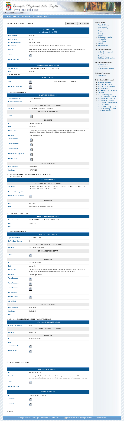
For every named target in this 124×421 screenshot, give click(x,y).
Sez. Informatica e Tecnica (106, 98)
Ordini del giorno (103, 45)
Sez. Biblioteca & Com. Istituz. (107, 90)
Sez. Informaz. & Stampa (106, 100)
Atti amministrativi (103, 29)
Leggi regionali (102, 27)
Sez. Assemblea (103, 88)
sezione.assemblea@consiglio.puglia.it (78, 418)
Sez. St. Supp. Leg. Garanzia (107, 109)
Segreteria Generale (104, 82)
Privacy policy (101, 418)
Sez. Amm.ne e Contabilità (106, 86)
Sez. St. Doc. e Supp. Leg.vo (107, 107)
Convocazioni (102, 56)
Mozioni (100, 43)
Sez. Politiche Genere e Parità (107, 103)
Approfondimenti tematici (106, 69)
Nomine (100, 33)
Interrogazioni (102, 39)
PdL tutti (16, 16)
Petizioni (100, 31)
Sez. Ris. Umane (103, 105)
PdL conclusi (37, 16)
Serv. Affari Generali (104, 111)
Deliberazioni (102, 76)
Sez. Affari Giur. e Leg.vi (105, 84)
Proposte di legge (103, 25)
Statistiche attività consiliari (106, 58)
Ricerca (46, 16)
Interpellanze (102, 41)
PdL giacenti (26, 16)
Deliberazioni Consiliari (105, 37)
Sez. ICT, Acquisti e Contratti (107, 97)
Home (9, 16)
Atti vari (100, 35)
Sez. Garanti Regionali (105, 94)
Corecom (101, 92)
